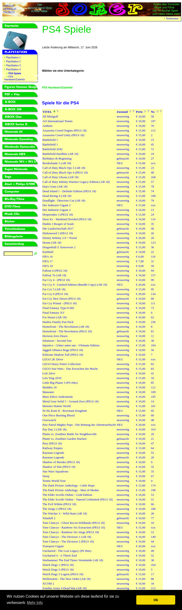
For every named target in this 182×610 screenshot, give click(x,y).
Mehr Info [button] (35, 603)
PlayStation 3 (13, 65)
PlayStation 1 (13, 57)
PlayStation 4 (13, 69)
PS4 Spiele (14, 73)
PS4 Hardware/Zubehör (14, 78)
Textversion (172, 18)
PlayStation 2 (13, 61)
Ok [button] (156, 600)
